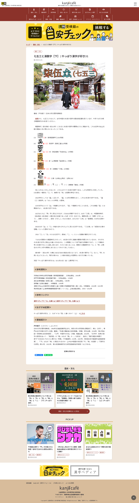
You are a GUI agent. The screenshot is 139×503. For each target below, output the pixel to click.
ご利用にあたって (58, 483)
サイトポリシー (59, 497)
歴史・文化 (36, 44)
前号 (36, 118)
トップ (28, 44)
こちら (82, 313)
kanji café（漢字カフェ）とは (42, 483)
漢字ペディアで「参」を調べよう (68, 301)
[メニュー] (135, 4)
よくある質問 (70, 483)
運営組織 (28, 483)
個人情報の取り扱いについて (74, 497)
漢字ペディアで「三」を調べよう (45, 301)
